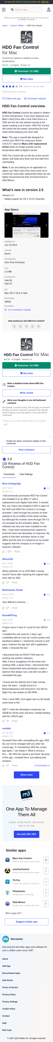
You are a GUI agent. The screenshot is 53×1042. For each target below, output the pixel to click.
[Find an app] (12, 9)
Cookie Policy (8, 1008)
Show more (26, 774)
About (5, 959)
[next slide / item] (46, 225)
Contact (6, 1016)
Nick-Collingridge (11, 483)
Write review (26, 392)
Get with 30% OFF (26, 834)
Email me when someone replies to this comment (26, 442)
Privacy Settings (10, 1001)
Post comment (26, 449)
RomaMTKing (9, 615)
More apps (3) (13, 913)
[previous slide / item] (6, 225)
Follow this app (11, 99)
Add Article (7, 980)
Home (4, 25)
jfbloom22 (7, 559)
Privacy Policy (9, 994)
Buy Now (26, 79)
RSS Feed (6, 1030)
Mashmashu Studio (12, 590)
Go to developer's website (18, 310)
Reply (17, 551)
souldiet (6, 728)
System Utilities (17, 25)
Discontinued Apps (11, 973)
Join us (44, 1)
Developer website (35, 99)
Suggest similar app (26, 921)
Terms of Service (10, 987)
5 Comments (42, 765)
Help (4, 1023)
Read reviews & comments (14, 92)
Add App (6, 966)
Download (26, 71)
